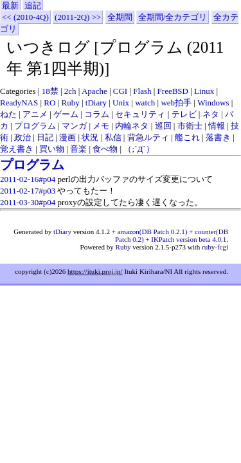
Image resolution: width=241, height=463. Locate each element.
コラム (96, 114)
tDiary (96, 102)
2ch (70, 91)
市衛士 (189, 126)
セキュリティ (140, 114)
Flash (142, 91)
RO (49, 102)
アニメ (35, 114)
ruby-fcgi (215, 247)
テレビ (184, 114)
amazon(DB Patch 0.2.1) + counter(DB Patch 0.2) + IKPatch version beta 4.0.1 (171, 235)
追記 (32, 5)
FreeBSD (172, 91)
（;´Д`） (138, 149)
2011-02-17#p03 (27, 190)
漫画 (67, 137)
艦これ (187, 137)
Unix (120, 102)
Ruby (71, 102)
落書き (218, 137)
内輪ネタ (131, 126)
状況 (90, 137)
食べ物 (105, 149)
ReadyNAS (19, 102)
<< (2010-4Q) (25, 17)
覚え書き (16, 149)
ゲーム (65, 114)
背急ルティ (148, 137)
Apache (94, 91)
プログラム (35, 126)
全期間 (119, 17)
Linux (204, 91)
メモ (101, 126)
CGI (120, 91)
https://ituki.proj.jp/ (95, 271)
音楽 (78, 149)
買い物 (51, 149)
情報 (216, 126)
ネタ (210, 114)
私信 (113, 137)
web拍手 (176, 102)
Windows (213, 102)
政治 (22, 137)
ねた (8, 114)
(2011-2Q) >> (78, 17)
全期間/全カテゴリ (173, 17)
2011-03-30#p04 (27, 202)
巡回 (163, 126)
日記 (45, 137)
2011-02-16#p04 (27, 179)
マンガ (74, 126)
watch (145, 102)
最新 (10, 5)
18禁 (50, 91)
